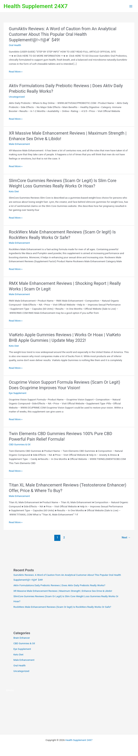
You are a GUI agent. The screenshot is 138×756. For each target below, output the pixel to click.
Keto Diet (14, 191)
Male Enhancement (19, 144)
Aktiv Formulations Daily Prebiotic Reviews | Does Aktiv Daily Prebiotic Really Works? (59, 585)
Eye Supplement (17, 393)
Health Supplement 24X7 (36, 6)
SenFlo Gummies (109, 725)
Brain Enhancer (21, 637)
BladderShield (81, 725)
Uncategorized (17, 96)
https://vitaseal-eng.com (19, 713)
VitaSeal (10, 701)
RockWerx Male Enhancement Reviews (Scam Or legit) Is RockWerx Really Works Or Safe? (62, 606)
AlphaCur (11, 725)
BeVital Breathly (64, 725)
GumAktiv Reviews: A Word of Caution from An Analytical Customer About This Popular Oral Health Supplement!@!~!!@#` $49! (62, 34)
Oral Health (15, 45)
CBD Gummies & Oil (19, 444)
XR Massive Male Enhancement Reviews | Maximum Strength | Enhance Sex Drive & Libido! (62, 590)
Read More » (15, 72)
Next (126, 537)
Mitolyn (10, 690)
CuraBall (94, 725)
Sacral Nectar (24, 725)
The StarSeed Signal (44, 725)
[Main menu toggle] (131, 6)
